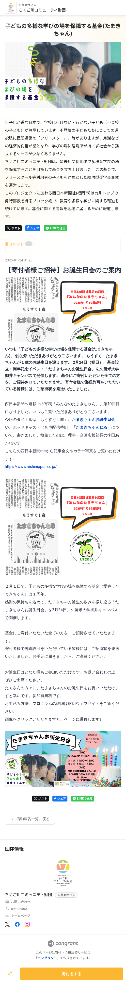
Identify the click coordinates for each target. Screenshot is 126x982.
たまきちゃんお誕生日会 (93, 419)
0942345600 (19, 908)
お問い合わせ (20, 901)
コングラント (47, 958)
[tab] (10, 244)
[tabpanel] (63, 541)
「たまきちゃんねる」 (91, 427)
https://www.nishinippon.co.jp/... (32, 466)
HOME (10, 244)
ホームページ (20, 915)
